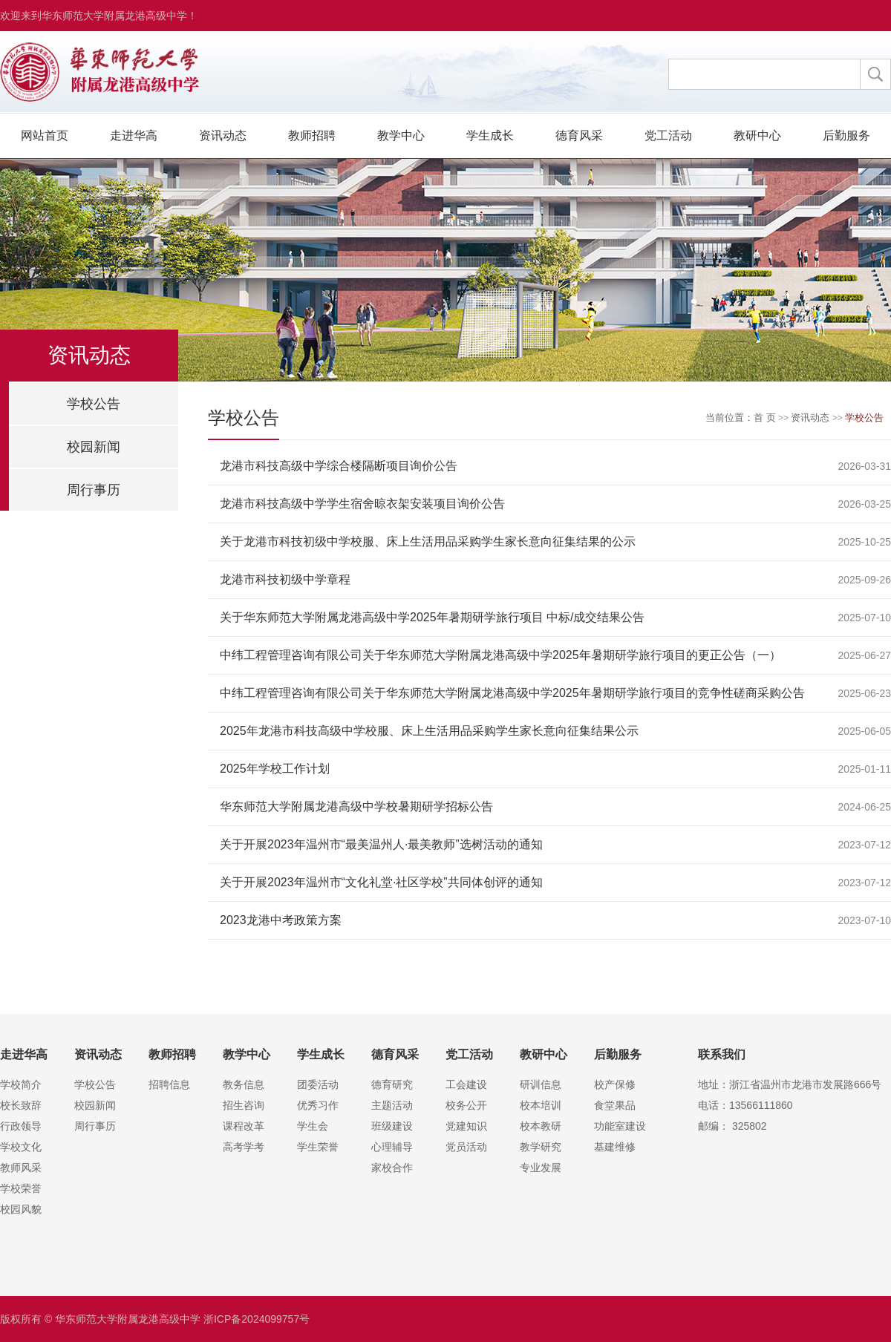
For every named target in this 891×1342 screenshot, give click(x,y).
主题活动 (392, 1105)
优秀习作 (318, 1105)
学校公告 (93, 403)
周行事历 (93, 489)
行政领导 (21, 1126)
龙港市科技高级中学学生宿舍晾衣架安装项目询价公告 (362, 503)
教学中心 (401, 135)
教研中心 (757, 135)
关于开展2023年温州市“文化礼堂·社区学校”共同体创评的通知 (381, 882)
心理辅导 (392, 1147)
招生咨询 (243, 1105)
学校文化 (21, 1147)
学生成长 (490, 135)
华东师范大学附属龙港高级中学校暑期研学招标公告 (356, 806)
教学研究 (540, 1147)
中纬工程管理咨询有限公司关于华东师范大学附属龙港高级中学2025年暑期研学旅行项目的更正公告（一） (500, 655)
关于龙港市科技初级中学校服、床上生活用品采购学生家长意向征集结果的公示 (428, 541)
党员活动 (466, 1147)
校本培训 (540, 1105)
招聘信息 (169, 1084)
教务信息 (243, 1084)
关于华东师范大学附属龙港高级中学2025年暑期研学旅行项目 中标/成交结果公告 (432, 617)
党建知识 (466, 1126)
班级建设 (392, 1126)
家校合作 (392, 1168)
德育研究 (392, 1084)
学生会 (312, 1126)
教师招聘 (312, 135)
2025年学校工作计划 (275, 768)
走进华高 (133, 135)
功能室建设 (620, 1126)
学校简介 (21, 1084)
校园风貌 (21, 1209)
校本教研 (540, 1126)
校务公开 (466, 1105)
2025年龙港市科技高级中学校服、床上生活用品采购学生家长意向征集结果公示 (429, 730)
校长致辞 (21, 1105)
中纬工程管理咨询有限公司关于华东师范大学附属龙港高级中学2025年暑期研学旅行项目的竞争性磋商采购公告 (512, 693)
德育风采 (579, 135)
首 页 (765, 417)
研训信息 (540, 1084)
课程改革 (243, 1126)
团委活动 (318, 1084)
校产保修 (615, 1084)
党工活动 (668, 135)
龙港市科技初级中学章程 (285, 579)
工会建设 (466, 1084)
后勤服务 (846, 135)
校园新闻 (93, 446)
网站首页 (44, 135)
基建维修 (615, 1147)
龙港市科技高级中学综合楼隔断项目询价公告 (338, 465)
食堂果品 (615, 1105)
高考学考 (243, 1147)
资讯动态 (223, 135)
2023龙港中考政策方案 (281, 920)
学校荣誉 (21, 1188)
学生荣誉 (318, 1147)
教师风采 (21, 1168)
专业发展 (540, 1168)
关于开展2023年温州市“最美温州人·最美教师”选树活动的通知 (381, 844)
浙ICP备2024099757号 (256, 1319)
